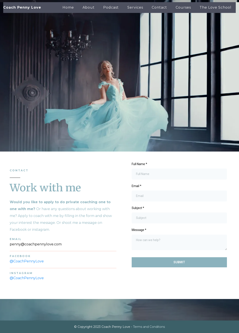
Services (135, 7)
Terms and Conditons (149, 327)
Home (68, 7)
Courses (183, 7)
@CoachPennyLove (27, 261)
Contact (159, 7)
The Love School (215, 7)
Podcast (111, 7)
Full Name (139, 164)
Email (136, 186)
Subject (138, 208)
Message (139, 230)
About (89, 7)
